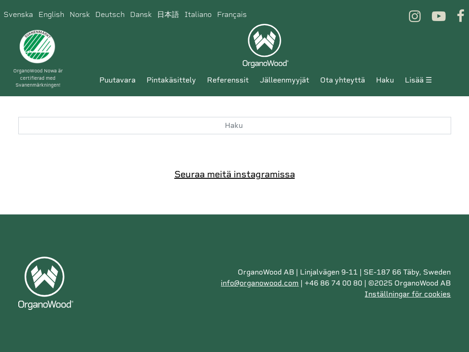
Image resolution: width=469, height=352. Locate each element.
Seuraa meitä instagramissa (235, 174)
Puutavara (117, 80)
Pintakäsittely (171, 80)
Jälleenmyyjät (284, 80)
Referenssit (228, 80)
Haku (385, 80)
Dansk (141, 14)
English (51, 14)
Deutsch (110, 14)
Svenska (18, 14)
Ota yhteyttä (342, 80)
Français (232, 14)
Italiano (198, 14)
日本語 (168, 14)
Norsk (80, 14)
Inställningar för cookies (408, 294)
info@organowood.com (260, 283)
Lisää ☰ (418, 80)
